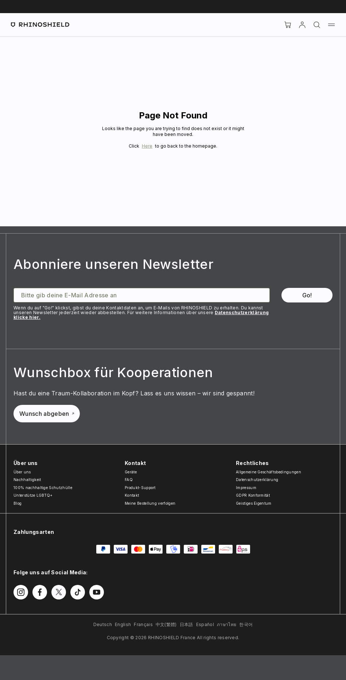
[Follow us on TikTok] (77, 592)
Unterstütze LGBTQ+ (33, 495)
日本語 (186, 624)
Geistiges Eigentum (254, 503)
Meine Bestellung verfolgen (150, 503)
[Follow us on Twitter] (58, 592)
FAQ (129, 479)
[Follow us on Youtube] (96, 592)
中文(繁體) (166, 624)
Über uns (22, 472)
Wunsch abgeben (46, 413)
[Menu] (331, 24)
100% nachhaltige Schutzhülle (42, 487)
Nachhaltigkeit (27, 479)
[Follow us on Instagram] (20, 592)
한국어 (246, 624)
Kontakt (132, 495)
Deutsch (102, 624)
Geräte (131, 472)
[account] (302, 24)
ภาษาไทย (226, 624)
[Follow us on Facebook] (39, 592)
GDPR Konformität (253, 495)
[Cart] (287, 24)
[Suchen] (316, 24)
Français (143, 624)
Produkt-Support (140, 487)
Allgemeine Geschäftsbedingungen (268, 472)
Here (147, 146)
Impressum (246, 487)
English (123, 624)
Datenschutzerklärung (257, 479)
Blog (17, 503)
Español (205, 624)
